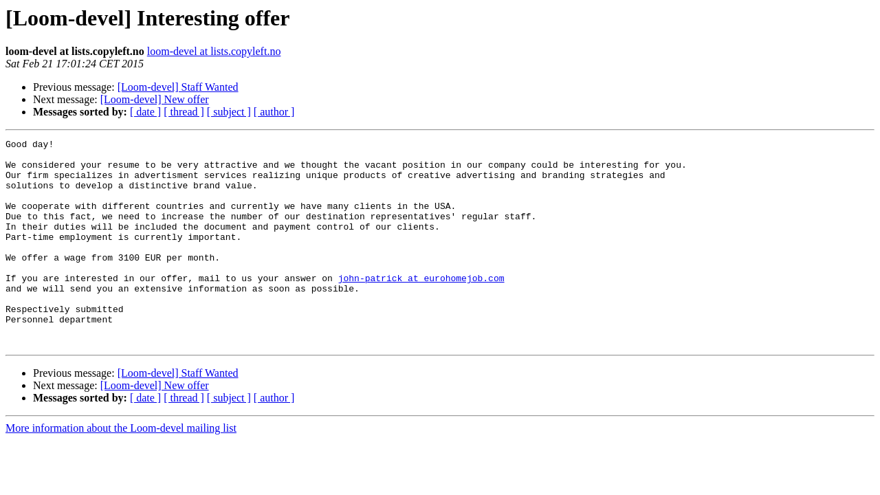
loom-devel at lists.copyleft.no (214, 51)
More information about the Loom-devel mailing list (121, 469)
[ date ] (145, 112)
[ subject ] (229, 112)
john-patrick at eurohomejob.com (421, 306)
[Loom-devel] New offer (154, 99)
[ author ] (274, 112)
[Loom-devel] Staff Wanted (178, 87)
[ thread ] (184, 112)
